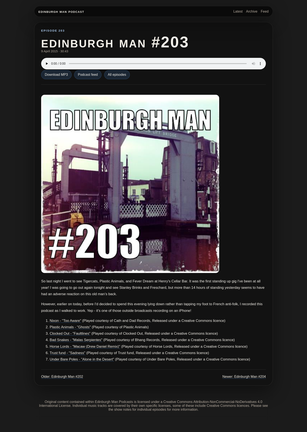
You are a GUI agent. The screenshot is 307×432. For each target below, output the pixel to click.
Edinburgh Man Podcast (61, 11)
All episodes (117, 74)
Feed (264, 11)
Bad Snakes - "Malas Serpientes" (76, 340)
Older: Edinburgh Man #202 (62, 376)
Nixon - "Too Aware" (65, 321)
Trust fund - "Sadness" (67, 353)
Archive (251, 11)
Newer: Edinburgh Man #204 (244, 376)
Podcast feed (88, 74)
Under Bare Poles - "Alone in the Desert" (82, 359)
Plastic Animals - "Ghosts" (70, 327)
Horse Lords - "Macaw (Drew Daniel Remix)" (85, 346)
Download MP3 (56, 74)
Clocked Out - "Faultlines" (70, 333)
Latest (238, 11)
